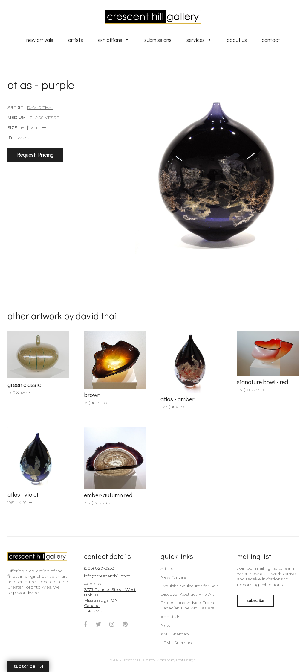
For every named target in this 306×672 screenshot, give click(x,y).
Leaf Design (186, 660)
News (166, 625)
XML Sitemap (174, 634)
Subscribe (28, 666)
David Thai (40, 107)
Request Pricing (35, 154)
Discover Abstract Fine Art (187, 594)
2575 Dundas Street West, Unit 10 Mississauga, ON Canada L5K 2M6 (110, 600)
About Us (237, 39)
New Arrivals (39, 39)
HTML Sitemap (176, 642)
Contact (271, 39)
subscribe (255, 600)
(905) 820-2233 (99, 568)
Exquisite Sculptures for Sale (189, 586)
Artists (75, 39)
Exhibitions (113, 39)
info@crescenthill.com (107, 576)
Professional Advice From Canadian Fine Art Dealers (187, 605)
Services (199, 39)
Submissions (158, 39)
